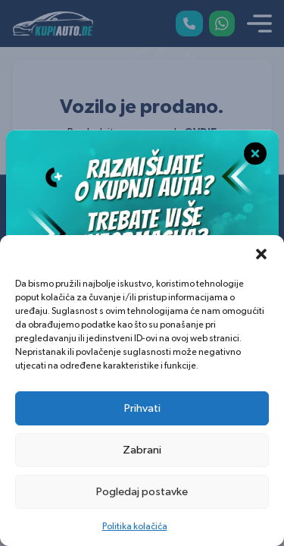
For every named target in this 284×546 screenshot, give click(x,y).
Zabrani (142, 450)
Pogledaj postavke (142, 491)
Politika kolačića (134, 526)
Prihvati (142, 408)
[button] (261, 254)
